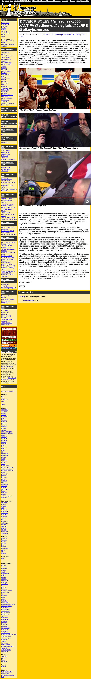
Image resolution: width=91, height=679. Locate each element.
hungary (4, 440)
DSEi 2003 (5, 312)
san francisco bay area (8, 634)
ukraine (3, 494)
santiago (4, 526)
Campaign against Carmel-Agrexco (7, 205)
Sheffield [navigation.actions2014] (10, 122)
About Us (65, 1)
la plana (4, 447)
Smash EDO (5, 212)
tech (2, 677)
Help (78, 1)
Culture (3, 66)
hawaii (3, 587)
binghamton (5, 574)
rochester (4, 626)
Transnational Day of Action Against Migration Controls (8, 272)
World (3, 36)
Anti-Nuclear (5, 57)
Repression (66, 34)
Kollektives (5, 20)
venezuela (4, 533)
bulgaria (4, 425)
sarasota (4, 639)
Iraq (2, 85)
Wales (3, 34)
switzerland (5, 489)
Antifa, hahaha (28, 300)
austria (3, 415)
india (3, 558)
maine (3, 597)
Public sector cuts (7, 95)
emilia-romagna (6, 432)
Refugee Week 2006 (8, 266)
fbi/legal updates (6, 672)
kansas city (5, 592)
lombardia (4, 455)
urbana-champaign (7, 646)
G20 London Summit (8, 182)
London (3, 28)
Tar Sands (4, 171)
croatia (3, 428)
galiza (3, 435)
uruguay (4, 530)
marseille (4, 460)
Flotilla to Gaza (6, 167)
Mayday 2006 (5, 262)
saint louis (4, 629)
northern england (7, 467)
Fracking (4, 73)
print (2, 396)
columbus (4, 584)
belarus (3, 418)
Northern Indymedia (8, 44)
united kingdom (6, 496)
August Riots (5, 154)
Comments (26, 292)
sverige (3, 487)
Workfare (4, 142)
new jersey (5, 607)
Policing (4, 93)
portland (4, 623)
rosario (3, 525)
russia (3, 482)
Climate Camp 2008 (8, 207)
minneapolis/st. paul (8, 604)
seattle (3, 641)
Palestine (4, 91)
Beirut (3, 658)
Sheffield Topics (7, 49)
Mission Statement (54, 1)
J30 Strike (4, 157)
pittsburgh (4, 621)
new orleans (5, 611)
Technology (5, 100)
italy (2, 445)
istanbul (4, 443)
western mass (6, 650)
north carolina (5, 612)
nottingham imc (6, 469)
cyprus (3, 430)
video (3, 401)
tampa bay (4, 643)
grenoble (4, 438)
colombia (4, 514)
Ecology (4, 68)
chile (2, 508)
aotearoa (4, 538)
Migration (4, 86)
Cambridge (5, 24)
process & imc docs (7, 675)
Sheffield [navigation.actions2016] (10, 109)
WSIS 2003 (5, 324)
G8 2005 (4, 286)
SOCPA (4, 269)
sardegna (4, 484)
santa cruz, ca (6, 638)
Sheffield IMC (19, 1)
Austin (3, 572)
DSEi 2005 (5, 284)
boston (3, 575)
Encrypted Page (7, 352)
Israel (3, 660)
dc (2, 585)
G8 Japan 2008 (6, 209)
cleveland (4, 580)
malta (3, 459)
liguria (3, 450)
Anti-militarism (6, 59)
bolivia (3, 504)
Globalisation (5, 78)
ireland (3, 442)
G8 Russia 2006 (6, 256)
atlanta (3, 570)
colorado (4, 582)
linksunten (4, 454)
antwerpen (4, 410)
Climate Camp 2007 (8, 227)
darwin (3, 543)
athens (3, 413)
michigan (4, 601)
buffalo (3, 577)
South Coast (5, 33)
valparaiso (4, 531)
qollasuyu (4, 523)
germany (4, 437)
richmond (4, 624)
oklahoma (4, 617)
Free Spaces (5, 74)
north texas (5, 614)
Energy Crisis (5, 71)
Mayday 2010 (5, 169)
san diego (4, 631)
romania (4, 481)
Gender (3, 76)
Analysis (4, 54)
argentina (4, 503)
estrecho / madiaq (7, 433)
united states (5, 645)
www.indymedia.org (7, 391)
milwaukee (4, 602)
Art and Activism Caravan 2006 (6, 246)
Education (4, 69)
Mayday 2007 (5, 232)
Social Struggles (6, 98)
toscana (4, 492)
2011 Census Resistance (5, 151)
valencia (4, 497)
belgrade (4, 421)
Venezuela (4, 303)
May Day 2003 (6, 316)
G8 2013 (4, 134)
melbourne (4, 548)
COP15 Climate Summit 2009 (6, 179)
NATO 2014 (5, 126)
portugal (4, 477)
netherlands (5, 465)
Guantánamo (5, 184)
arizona (3, 565)
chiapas (4, 506)
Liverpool (4, 26)
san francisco (5, 633)
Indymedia (56, 34)
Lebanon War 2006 (7, 257)
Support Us (85, 1)
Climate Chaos (6, 64)
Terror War (4, 101)
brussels (4, 423)
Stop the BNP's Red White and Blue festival (9, 218)
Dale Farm (4, 156)
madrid (3, 457)
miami (3, 599)
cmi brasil (4, 511)
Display (22, 296)
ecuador (4, 516)
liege (3, 448)
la (1, 594)
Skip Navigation (7, 1)
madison (4, 596)
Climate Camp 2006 (8, 249)
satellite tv (4, 399)
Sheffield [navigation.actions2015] (10, 116)
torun (3, 491)
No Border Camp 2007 (8, 234)
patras (3, 472)
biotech (3, 667)
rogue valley (5, 628)
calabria (4, 427)
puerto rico (4, 521)
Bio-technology (6, 63)
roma (3, 479)
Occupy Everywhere (8, 159)
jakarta (3, 545)
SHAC (3, 211)
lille (2, 452)
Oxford (3, 29)
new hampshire (6, 606)
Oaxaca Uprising (7, 264)
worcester (4, 651)
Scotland (4, 46)
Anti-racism (46, 34)
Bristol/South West (7, 41)
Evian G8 (4, 314)
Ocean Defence (6, 88)
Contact (72, 1)
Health (3, 79)
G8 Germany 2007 (7, 231)
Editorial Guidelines (39, 1)
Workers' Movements (8, 103)
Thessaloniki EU (6, 323)
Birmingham (5, 23)
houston (4, 589)
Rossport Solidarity (7, 268)
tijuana (3, 528)
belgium (4, 420)
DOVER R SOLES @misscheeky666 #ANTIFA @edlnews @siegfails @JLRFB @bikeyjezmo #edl (53, 25)
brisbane (4, 540)
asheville (4, 568)
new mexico (5, 609)
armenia (4, 411)
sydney (3, 553)
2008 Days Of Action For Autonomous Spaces (8, 200)
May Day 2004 (6, 301)
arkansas (4, 567)
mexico (3, 518)
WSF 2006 (4, 276)
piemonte (4, 474)
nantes (3, 462)
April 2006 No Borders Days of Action (8, 243)
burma (3, 541)
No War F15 (5, 318)
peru (2, 519)
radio (3, 398)
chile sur (4, 509)
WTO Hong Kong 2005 (9, 288)
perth (3, 550)
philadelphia (5, 619)
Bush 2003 (5, 311)
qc (2, 552)
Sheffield (76, 34)
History (3, 81)
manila (3, 547)
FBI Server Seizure (7, 299)
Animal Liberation (7, 56)
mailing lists (5, 673)
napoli (3, 464)
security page (5, 383)
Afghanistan (5, 52)
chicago (4, 579)
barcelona (4, 416)
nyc (2, 616)
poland (3, 476)
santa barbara (6, 636)
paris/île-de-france (7, 470)
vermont (4, 648)
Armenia (4, 656)
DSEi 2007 (5, 229)
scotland (4, 486)
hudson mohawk (6, 590)
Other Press (5, 90)
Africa (3, 405)
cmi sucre (4, 513)
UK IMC (27, 1)
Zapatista (4, 105)
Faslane (4, 251)
